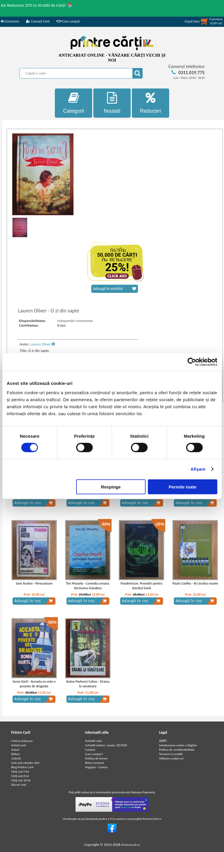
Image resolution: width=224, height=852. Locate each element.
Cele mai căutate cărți (25, 763)
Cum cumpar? (94, 754)
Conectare (10, 21)
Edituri (15, 754)
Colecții (16, 758)
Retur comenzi (94, 763)
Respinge (111, 486)
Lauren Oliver (42, 344)
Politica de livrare (96, 758)
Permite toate (182, 486)
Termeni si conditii (171, 754)
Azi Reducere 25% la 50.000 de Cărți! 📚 (37, 5)
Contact (90, 750)
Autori (15, 750)
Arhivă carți (18, 745)
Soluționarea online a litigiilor (178, 745)
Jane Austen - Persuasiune (34, 583)
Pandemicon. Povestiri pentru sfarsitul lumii (141, 585)
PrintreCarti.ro (130, 845)
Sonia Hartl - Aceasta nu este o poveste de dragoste (34, 683)
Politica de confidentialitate (177, 750)
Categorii (73, 103)
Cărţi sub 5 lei (20, 771)
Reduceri (150, 103)
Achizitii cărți (93, 741)
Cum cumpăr (68, 21)
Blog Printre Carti (22, 767)
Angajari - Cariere (96, 767)
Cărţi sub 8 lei (20, 776)
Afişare (198, 469)
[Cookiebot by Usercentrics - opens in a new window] (191, 362)
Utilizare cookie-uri (171, 758)
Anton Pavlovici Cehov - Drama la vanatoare (88, 683)
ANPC (163, 741)
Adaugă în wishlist (114, 289)
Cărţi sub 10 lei (20, 780)
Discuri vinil (18, 785)
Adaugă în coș (33, 503)
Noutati (112, 103)
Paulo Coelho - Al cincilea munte (195, 583)
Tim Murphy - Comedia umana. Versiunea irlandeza (88, 585)
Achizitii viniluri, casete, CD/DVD (106, 745)
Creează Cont (38, 21)
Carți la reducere (22, 741)
